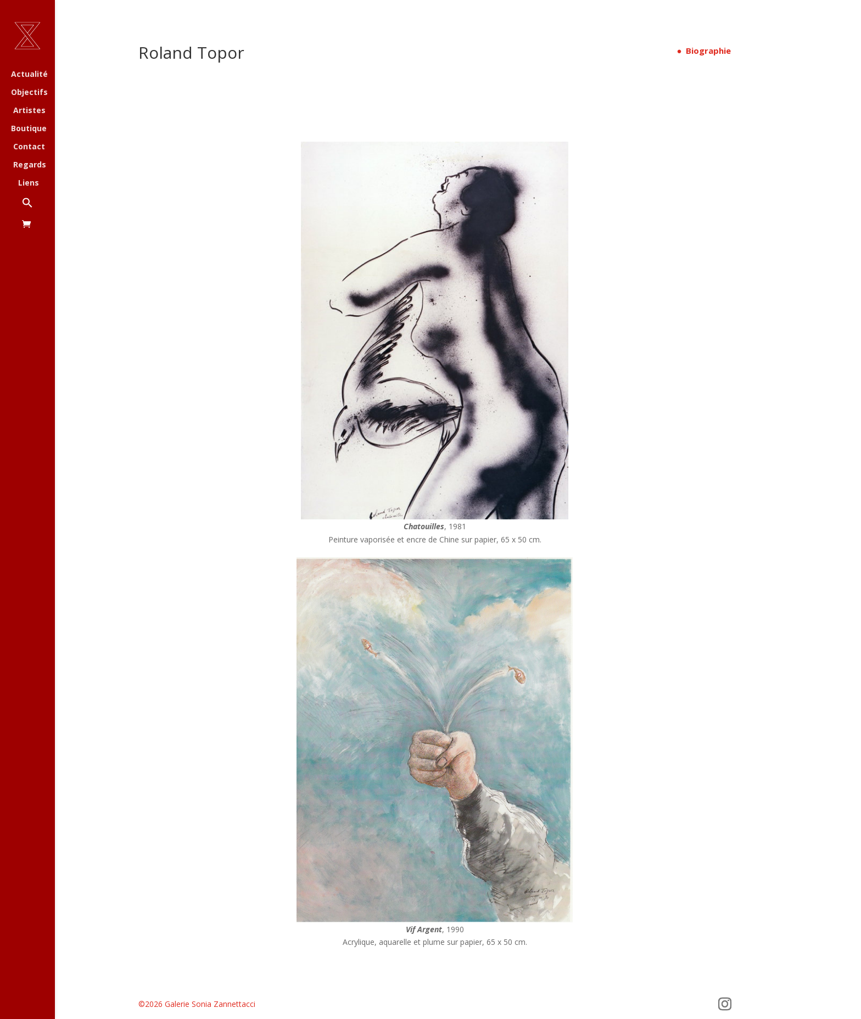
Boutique (29, 129)
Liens (28, 183)
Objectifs (29, 92)
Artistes (29, 111)
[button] (38, 208)
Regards (29, 165)
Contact (29, 147)
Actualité (29, 74)
